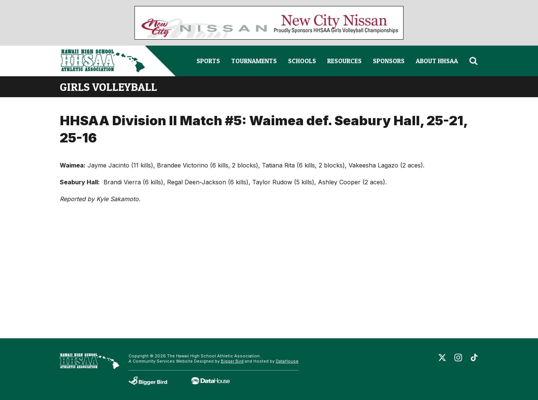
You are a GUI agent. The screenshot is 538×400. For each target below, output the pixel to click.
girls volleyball (108, 86)
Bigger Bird (232, 361)
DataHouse (287, 361)
